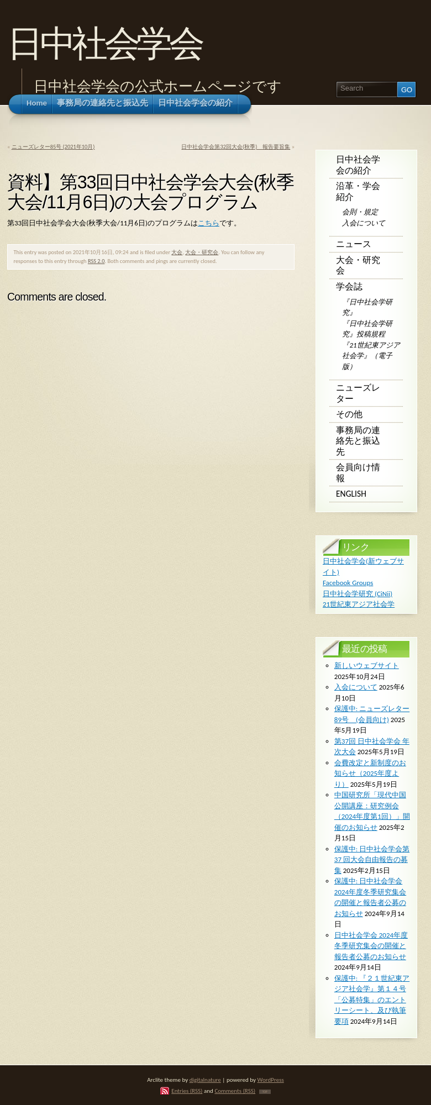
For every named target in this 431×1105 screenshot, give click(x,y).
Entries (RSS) (186, 1091)
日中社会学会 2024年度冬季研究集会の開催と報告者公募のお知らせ (371, 946)
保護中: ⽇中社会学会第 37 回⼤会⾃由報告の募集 (371, 860)
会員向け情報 (358, 472)
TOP (264, 1091)
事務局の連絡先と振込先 (358, 441)
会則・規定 (360, 212)
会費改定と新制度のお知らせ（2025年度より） (370, 773)
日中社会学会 (104, 43)
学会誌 (349, 286)
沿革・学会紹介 (358, 191)
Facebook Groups (348, 582)
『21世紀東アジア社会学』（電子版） (371, 356)
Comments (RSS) (234, 1091)
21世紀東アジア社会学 (359, 604)
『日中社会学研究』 (367, 307)
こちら (208, 223)
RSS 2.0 (96, 261)
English (351, 493)
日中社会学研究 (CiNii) (357, 594)
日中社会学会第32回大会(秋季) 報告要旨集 (235, 146)
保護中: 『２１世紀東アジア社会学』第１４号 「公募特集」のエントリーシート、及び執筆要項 (371, 999)
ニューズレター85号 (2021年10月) (53, 146)
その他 (349, 414)
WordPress (270, 1079)
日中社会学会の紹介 (358, 165)
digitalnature (205, 1079)
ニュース (353, 244)
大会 (176, 252)
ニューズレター (358, 393)
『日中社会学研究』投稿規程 (367, 329)
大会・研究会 (201, 252)
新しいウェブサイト (366, 665)
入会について (363, 223)
